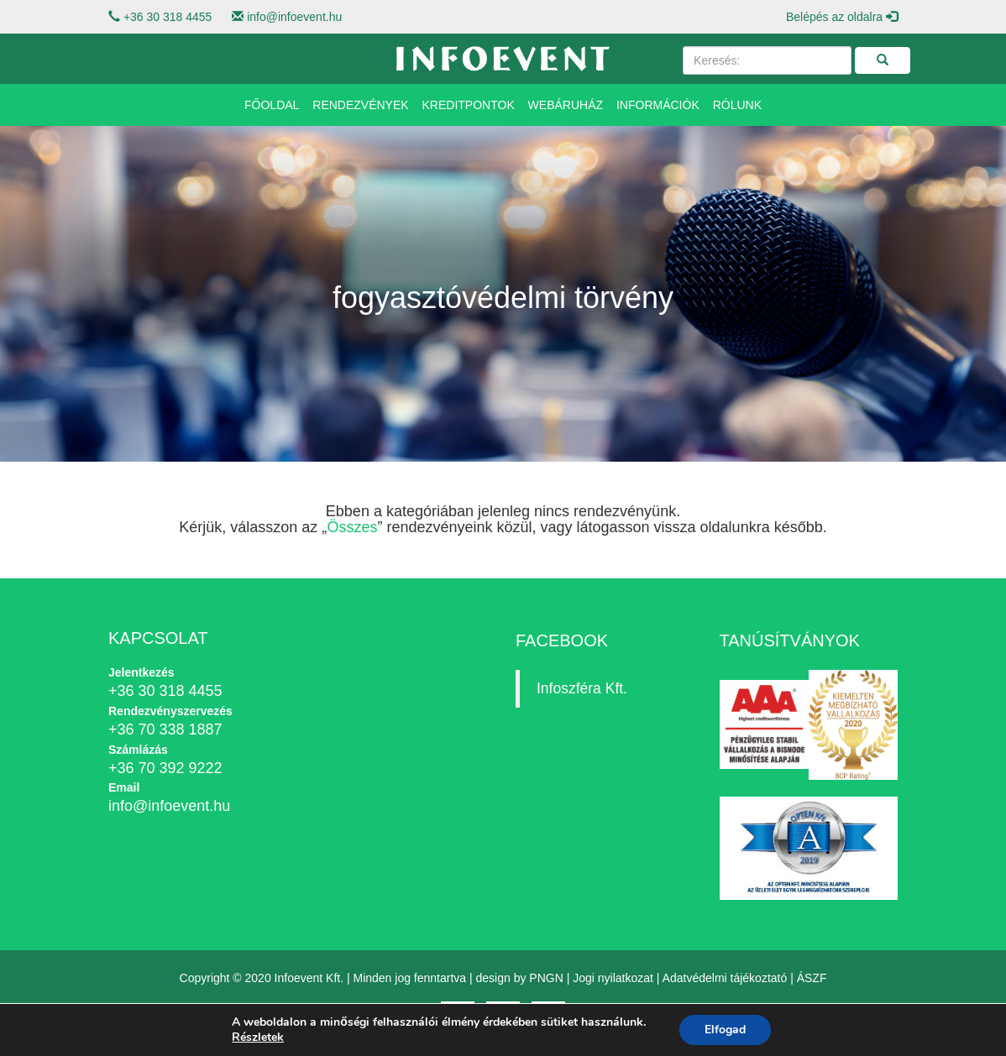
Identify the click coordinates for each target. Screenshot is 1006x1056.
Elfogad (725, 1030)
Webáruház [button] (565, 105)
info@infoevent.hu (294, 17)
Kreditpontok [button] (468, 105)
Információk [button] (657, 105)
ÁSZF (812, 978)
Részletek (258, 1037)
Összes (352, 527)
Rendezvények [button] (360, 105)
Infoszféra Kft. (582, 688)
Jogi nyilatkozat (613, 978)
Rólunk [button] (737, 105)
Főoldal (271, 105)
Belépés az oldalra (842, 17)
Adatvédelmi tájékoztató (725, 978)
